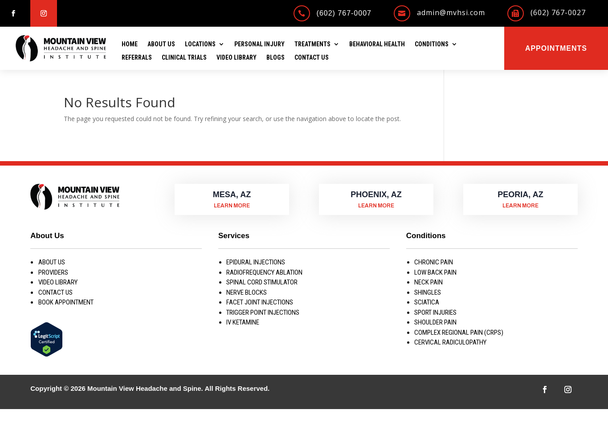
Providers (53, 272)
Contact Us (311, 57)
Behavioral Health (377, 44)
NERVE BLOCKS (246, 292)
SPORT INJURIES (435, 312)
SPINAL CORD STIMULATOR (262, 282)
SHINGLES (427, 292)
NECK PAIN (428, 282)
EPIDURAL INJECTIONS (255, 262)
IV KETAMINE (242, 322)
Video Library (236, 57)
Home (130, 44)
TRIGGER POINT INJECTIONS (262, 312)
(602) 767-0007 (344, 13)
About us (51, 262)
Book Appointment (66, 302)
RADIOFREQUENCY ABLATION (264, 272)
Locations (200, 44)
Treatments (312, 44)
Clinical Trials (184, 57)
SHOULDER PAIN (435, 322)
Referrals (137, 57)
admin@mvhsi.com (451, 12)
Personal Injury (259, 44)
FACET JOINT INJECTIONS (259, 302)
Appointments (556, 48)
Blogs (275, 57)
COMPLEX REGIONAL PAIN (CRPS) (458, 332)
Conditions (432, 44)
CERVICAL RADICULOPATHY (450, 342)
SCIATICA (426, 302)
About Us (161, 44)
